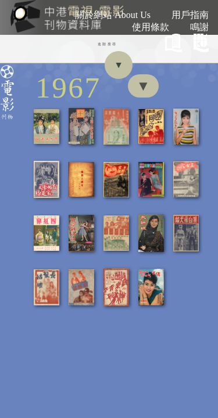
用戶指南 (190, 15)
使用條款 (150, 27)
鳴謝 (199, 27)
